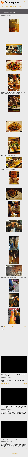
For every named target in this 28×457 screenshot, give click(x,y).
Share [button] (25, 326)
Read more (25, 383)
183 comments (6, 448)
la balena (5, 326)
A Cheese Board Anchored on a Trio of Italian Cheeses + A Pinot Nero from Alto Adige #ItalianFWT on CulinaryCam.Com (14, 375)
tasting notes (9, 326)
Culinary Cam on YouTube (13, 6)
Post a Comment (6, 383)
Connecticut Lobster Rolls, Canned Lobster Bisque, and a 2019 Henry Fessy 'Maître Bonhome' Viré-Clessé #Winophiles (13, 407)
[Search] (24, 1)
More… (20, 6)
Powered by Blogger (14, 453)
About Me (6, 6)
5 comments (6, 416)
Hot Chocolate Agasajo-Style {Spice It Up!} (9, 439)
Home (2, 6)
